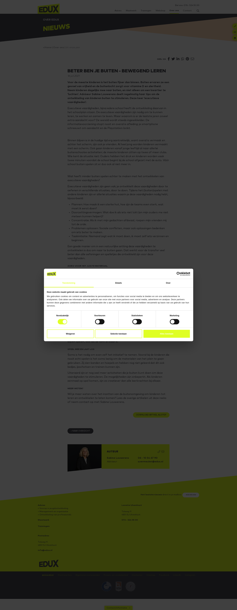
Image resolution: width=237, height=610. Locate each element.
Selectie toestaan (118, 334)
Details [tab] (118, 283)
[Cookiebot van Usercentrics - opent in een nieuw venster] (175, 274)
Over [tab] (168, 283)
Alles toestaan (166, 334)
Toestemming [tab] (68, 283)
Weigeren (70, 334)
